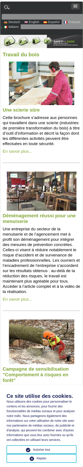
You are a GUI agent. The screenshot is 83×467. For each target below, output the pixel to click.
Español (51, 22)
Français (72, 22)
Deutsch (12, 22)
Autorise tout (41, 449)
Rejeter (41, 458)
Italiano (11, 26)
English (31, 22)
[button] (75, 6)
